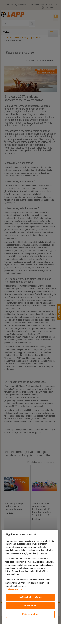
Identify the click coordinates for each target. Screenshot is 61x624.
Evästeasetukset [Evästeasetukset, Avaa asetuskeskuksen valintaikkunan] (30, 614)
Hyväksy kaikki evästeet (30, 597)
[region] (30, 577)
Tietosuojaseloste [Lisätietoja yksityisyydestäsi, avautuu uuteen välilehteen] (14, 589)
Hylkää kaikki (30, 605)
